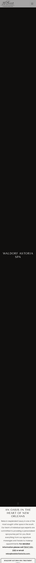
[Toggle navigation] (32, 4)
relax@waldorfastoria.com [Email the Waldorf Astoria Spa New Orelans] (18, 553)
